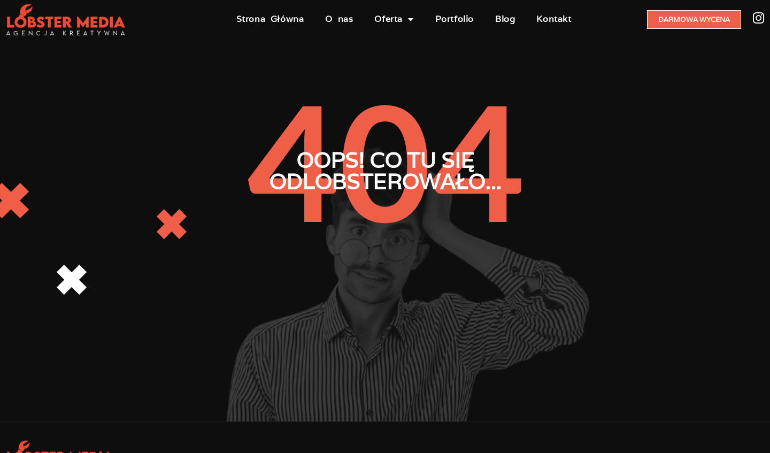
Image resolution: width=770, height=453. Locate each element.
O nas (339, 19)
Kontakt (553, 19)
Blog (505, 19)
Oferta (393, 19)
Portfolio (454, 19)
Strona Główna (270, 19)
